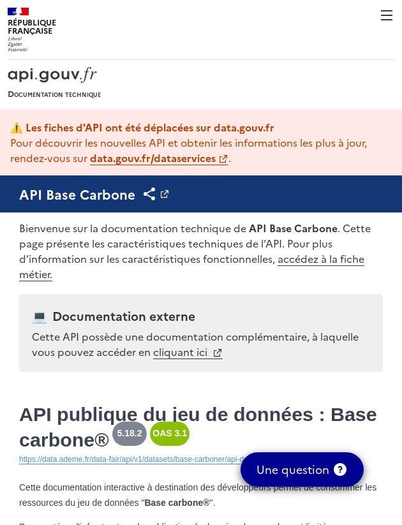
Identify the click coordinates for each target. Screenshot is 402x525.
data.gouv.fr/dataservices (153, 158)
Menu (386, 15)
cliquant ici (181, 351)
